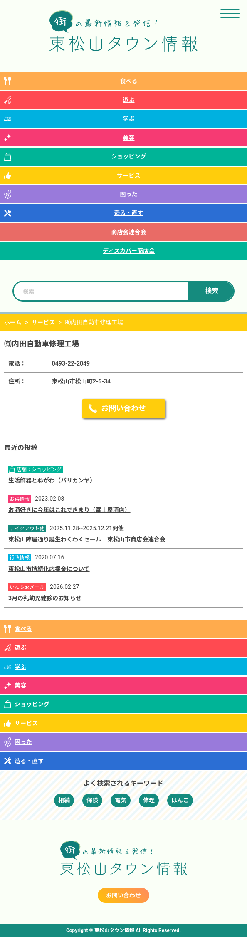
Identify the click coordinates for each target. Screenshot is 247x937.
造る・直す (128, 213)
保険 (92, 800)
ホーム (13, 322)
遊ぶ (129, 99)
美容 (129, 137)
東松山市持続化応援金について (49, 569)
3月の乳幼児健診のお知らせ (45, 598)
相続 (64, 800)
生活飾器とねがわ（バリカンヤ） (52, 480)
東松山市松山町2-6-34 (81, 381)
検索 (211, 291)
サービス (129, 175)
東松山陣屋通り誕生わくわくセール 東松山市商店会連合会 (86, 539)
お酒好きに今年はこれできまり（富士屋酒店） (69, 510)
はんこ (180, 800)
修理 (149, 800)
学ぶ (129, 118)
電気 (120, 800)
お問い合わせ (123, 408)
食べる (129, 81)
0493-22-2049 (71, 363)
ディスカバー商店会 (129, 250)
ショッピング (128, 156)
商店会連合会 (128, 232)
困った (129, 194)
